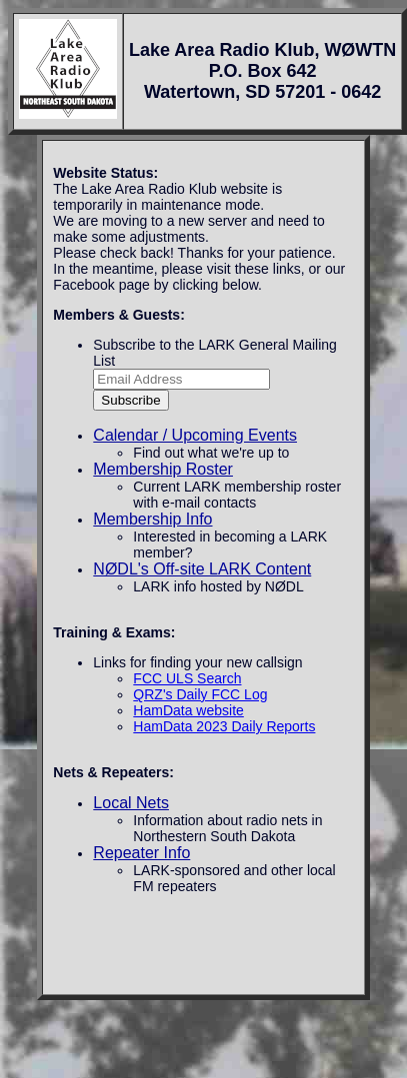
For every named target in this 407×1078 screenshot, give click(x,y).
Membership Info (152, 519)
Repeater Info (141, 852)
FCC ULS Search (187, 678)
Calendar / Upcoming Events (195, 435)
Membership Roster (163, 469)
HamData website (188, 710)
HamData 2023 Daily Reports (224, 726)
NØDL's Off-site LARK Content (202, 568)
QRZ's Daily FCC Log (200, 694)
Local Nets (131, 802)
